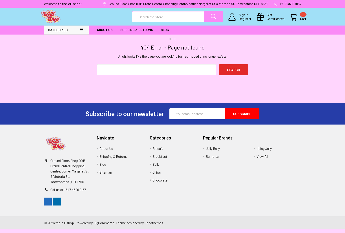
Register (240, 21)
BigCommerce (103, 226)
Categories (58, 34)
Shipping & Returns (136, 34)
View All (262, 160)
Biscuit (157, 152)
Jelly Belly (213, 152)
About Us (104, 34)
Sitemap (105, 176)
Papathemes (153, 226)
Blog (165, 34)
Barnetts (212, 160)
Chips (156, 176)
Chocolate (159, 184)
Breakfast (159, 160)
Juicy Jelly (264, 152)
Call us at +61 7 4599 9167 (68, 193)
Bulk (155, 168)
